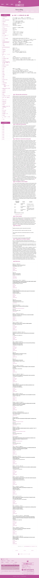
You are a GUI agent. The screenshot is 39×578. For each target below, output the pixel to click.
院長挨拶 (2, 4)
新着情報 (3, 33)
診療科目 (13, 560)
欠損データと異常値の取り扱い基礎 (21, 15)
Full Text (14, 377)
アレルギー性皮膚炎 (5, 38)
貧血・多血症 (4, 110)
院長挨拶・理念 (3, 560)
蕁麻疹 (3, 81)
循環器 (3, 76)
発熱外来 (3, 104)
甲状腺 (3, 68)
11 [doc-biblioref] (14, 156)
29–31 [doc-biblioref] (17, 224)
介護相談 (3, 45)
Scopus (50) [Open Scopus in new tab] (14, 511)
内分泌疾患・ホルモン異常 (6, 95)
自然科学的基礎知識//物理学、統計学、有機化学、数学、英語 (30, 546)
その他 (3, 119)
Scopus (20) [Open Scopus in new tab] (14, 501)
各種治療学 (3, 49)
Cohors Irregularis (4, 30)
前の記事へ (17, 550)
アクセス (11, 562)
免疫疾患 (3, 115)
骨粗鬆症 (3, 74)
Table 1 (14, 183)
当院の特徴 (7, 562)
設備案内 (2, 562)
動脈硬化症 (3, 92)
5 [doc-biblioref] (20, 131)
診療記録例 (3, 21)
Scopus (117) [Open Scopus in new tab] (14, 461)
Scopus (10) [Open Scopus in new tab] (14, 295)
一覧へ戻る (24, 550)
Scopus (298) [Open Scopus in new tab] (14, 337)
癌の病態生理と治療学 (5, 58)
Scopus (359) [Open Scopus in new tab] (14, 348)
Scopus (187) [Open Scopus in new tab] (14, 472)
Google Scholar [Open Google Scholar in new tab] (15, 270)
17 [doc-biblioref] (34, 178)
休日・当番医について (5, 35)
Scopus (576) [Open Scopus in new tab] (14, 389)
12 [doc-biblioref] (15, 156)
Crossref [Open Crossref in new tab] (14, 267)
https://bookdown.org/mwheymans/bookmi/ (18, 308)
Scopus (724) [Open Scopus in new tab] (14, 379)
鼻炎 (3, 108)
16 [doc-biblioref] (33, 168)
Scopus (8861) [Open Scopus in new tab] (15, 268)
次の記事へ (32, 550)
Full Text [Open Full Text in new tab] (14, 325)
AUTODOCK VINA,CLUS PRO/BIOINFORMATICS (5, 42)
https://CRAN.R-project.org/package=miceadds (19, 431)
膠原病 (3, 71)
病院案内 (7, 4)
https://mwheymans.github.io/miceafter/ (18, 421)
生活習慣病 (3, 84)
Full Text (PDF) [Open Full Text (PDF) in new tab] (15, 326)
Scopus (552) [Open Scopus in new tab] (14, 407)
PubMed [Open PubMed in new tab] (14, 269)
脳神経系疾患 (4, 101)
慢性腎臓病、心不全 (5, 113)
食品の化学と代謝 (4, 79)
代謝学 (3, 23)
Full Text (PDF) (15, 347)
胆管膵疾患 (3, 60)
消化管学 (3, 18)
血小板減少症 (4, 66)
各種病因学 (3, 51)
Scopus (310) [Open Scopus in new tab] (14, 327)
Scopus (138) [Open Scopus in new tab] (14, 523)
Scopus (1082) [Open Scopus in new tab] (15, 531)
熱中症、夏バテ (4, 99)
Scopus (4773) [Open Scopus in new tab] (15, 541)
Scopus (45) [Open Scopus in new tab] (14, 285)
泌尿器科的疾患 (4, 16)
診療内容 (12, 4)
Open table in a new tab (19, 214)
